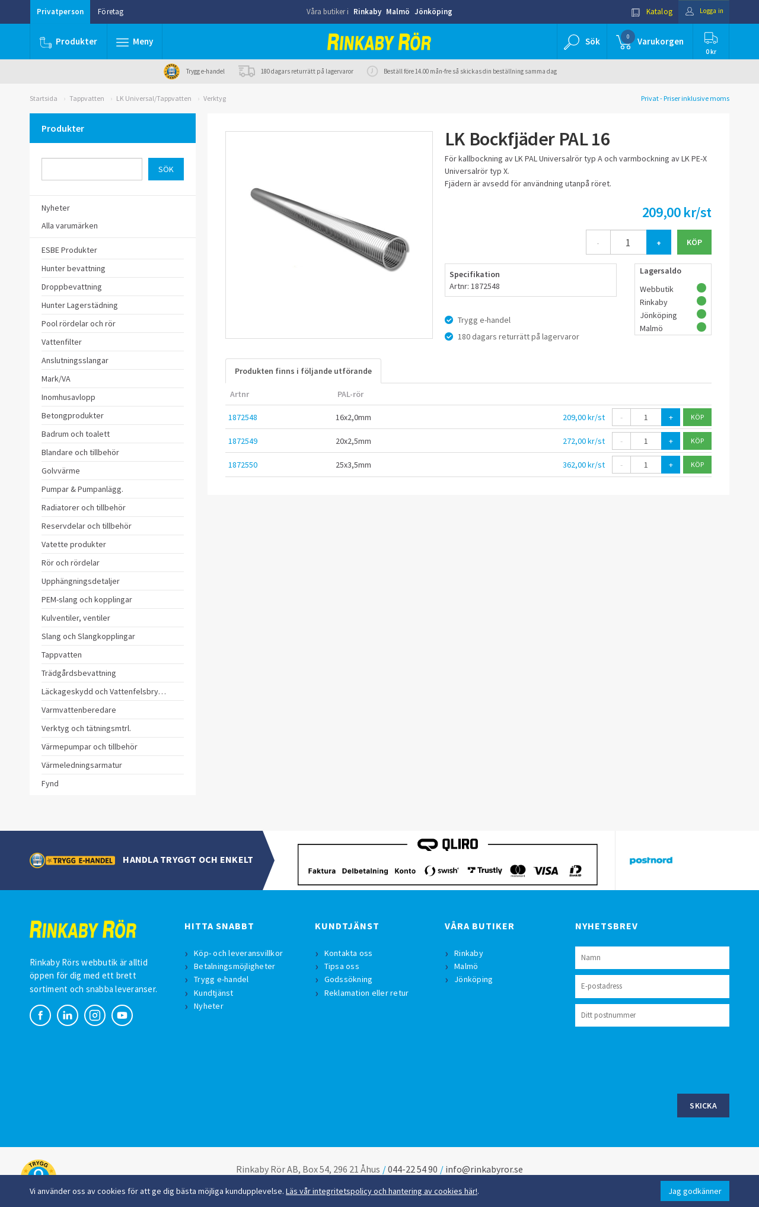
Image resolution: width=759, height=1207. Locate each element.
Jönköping (433, 12)
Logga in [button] (700, 12)
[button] (135, 41)
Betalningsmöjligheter (235, 966)
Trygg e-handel (222, 979)
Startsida (44, 98)
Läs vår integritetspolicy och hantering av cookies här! (381, 1191)
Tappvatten (86, 98)
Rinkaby (367, 12)
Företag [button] (110, 12)
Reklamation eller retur (368, 992)
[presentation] (665, 1059)
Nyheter (210, 1005)
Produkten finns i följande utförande (303, 371)
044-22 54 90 (413, 1169)
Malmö (398, 12)
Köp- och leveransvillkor (239, 953)
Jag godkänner (695, 1191)
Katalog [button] (644, 12)
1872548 (242, 417)
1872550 (242, 464)
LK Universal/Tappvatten (154, 98)
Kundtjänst (215, 992)
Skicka (703, 1105)
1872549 (242, 441)
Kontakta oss (350, 953)
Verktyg (214, 98)
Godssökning (350, 979)
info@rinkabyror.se (484, 1169)
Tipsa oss (343, 966)
